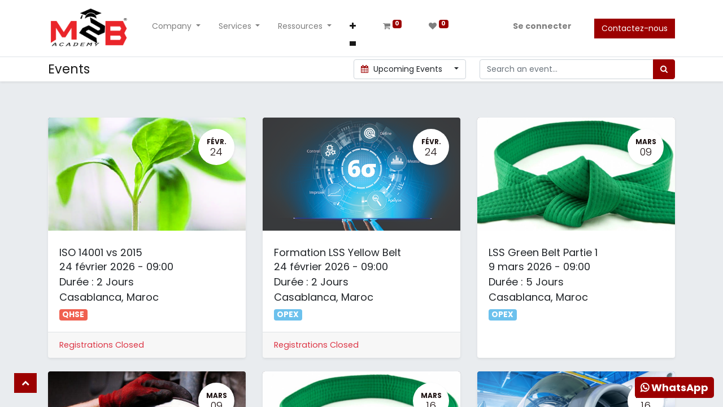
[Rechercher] (664, 69)
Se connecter (542, 26)
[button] (353, 28)
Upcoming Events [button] (403, 69)
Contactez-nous (635, 28)
